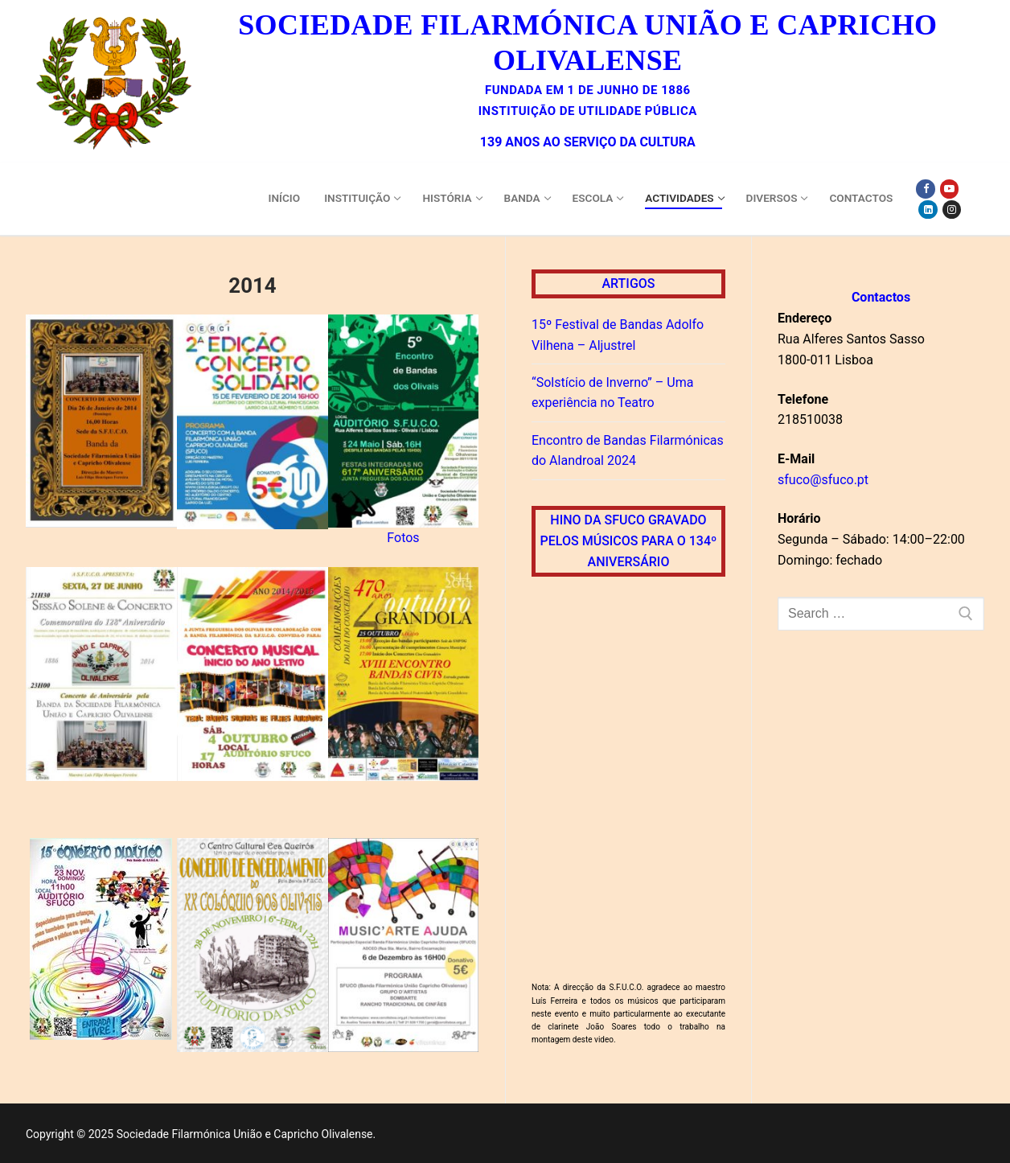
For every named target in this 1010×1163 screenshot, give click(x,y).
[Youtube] (949, 188)
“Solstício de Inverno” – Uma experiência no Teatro (612, 393)
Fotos (403, 537)
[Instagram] (951, 209)
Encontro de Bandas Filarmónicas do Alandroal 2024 (628, 451)
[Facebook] (925, 188)
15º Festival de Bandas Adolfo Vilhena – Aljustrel (618, 335)
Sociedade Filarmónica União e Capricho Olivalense (587, 42)
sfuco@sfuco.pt (823, 479)
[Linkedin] (927, 209)
